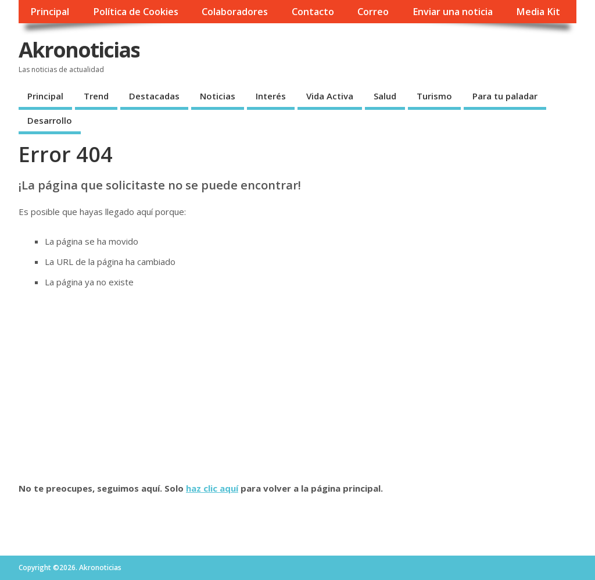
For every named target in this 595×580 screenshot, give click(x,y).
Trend (96, 96)
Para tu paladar (504, 96)
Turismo (434, 96)
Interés (271, 96)
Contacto (313, 11)
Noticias (217, 96)
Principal (49, 11)
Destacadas (154, 96)
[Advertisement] (297, 385)
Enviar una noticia (453, 11)
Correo (373, 11)
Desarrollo (49, 120)
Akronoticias (79, 49)
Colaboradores (235, 11)
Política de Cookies (135, 11)
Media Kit (538, 11)
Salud (385, 96)
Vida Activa (329, 96)
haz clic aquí (212, 488)
